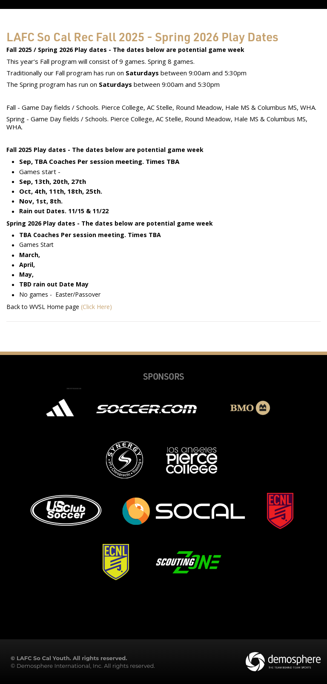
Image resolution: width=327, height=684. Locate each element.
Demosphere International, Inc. (60, 665)
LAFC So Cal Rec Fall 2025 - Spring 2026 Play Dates (142, 36)
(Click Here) (96, 307)
